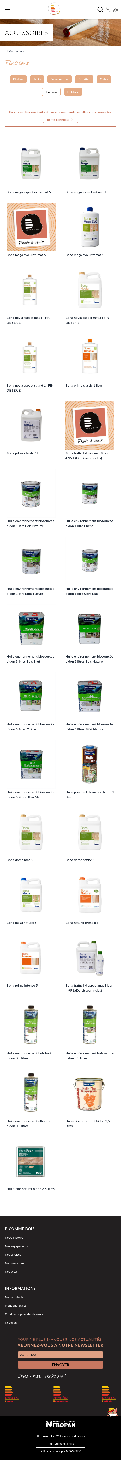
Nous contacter (14, 1297)
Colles (104, 79)
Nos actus (11, 1271)
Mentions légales (16, 1305)
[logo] (54, 8)
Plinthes (18, 79)
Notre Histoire (14, 1237)
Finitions (51, 92)
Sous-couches (59, 79)
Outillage (73, 92)
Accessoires (16, 51)
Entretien (84, 79)
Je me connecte (60, 120)
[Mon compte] (107, 9)
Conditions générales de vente (24, 1314)
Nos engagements (16, 1246)
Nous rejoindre (14, 1263)
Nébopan (11, 1322)
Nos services (13, 1254)
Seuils (37, 79)
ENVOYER (60, 1364)
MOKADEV (73, 1451)
